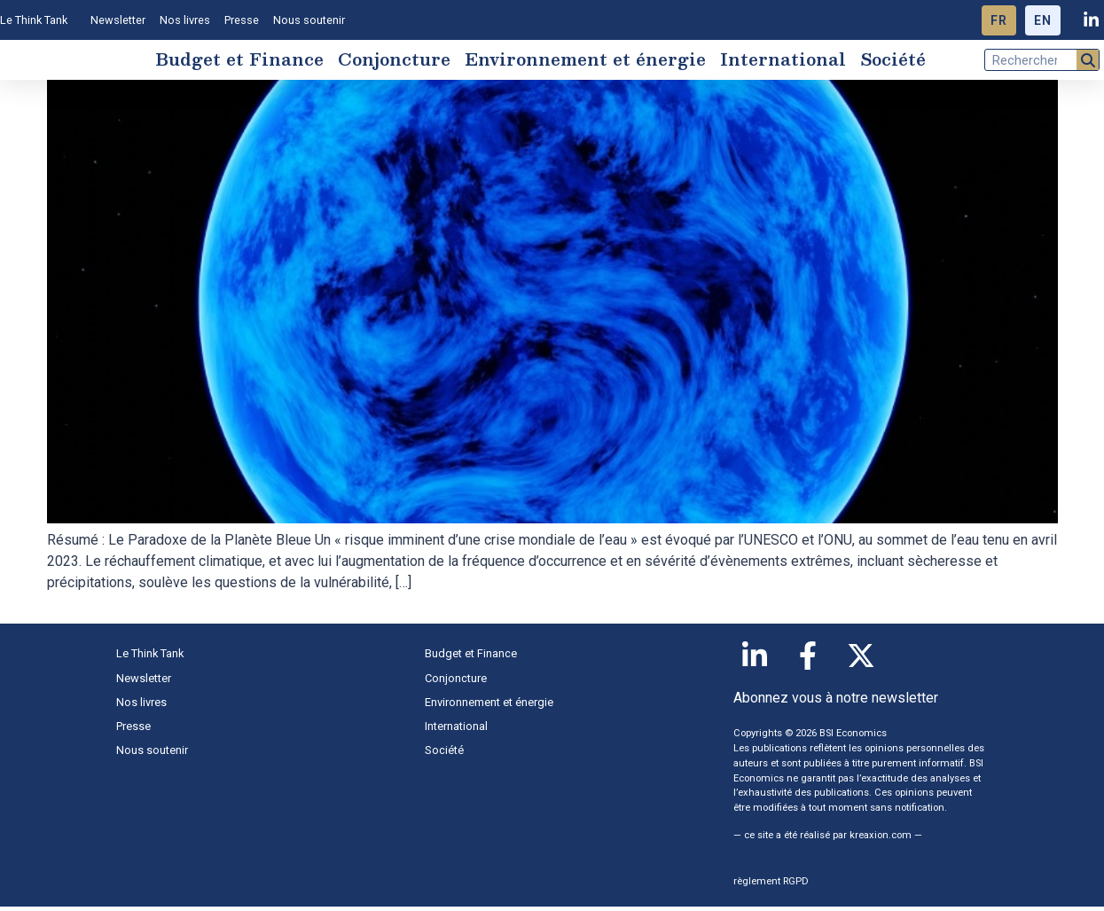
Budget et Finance (239, 61)
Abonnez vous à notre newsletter (835, 702)
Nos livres (185, 20)
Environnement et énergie (585, 61)
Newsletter (117, 20)
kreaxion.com (881, 839)
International (783, 61)
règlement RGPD (771, 885)
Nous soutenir (309, 20)
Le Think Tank (38, 20)
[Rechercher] (1088, 61)
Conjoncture (394, 61)
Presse (241, 20)
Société (893, 61)
